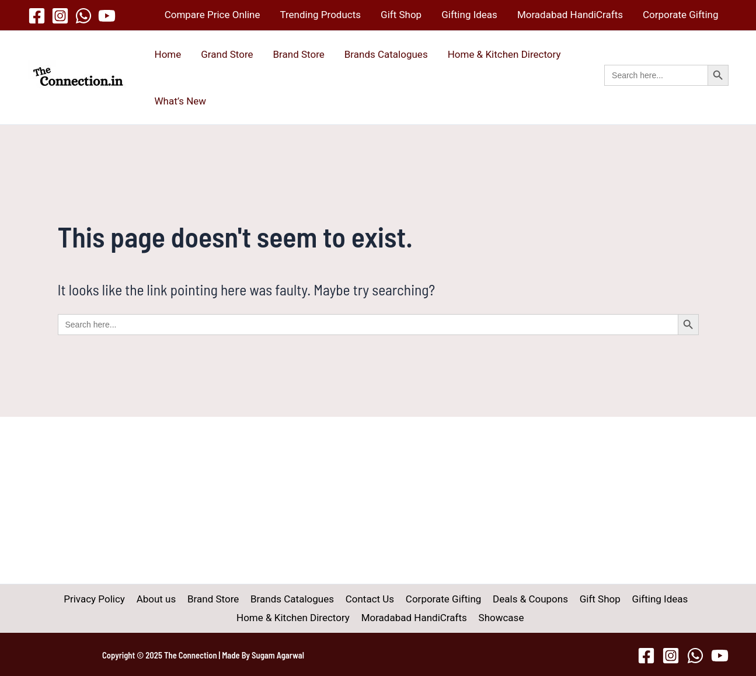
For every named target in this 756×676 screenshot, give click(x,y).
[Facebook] (37, 16)
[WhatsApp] (83, 16)
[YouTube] (107, 16)
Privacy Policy (100, 599)
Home (168, 54)
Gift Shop (401, 14)
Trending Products (320, 14)
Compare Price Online (212, 14)
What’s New (181, 101)
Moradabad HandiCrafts (570, 14)
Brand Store (299, 54)
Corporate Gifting (680, 14)
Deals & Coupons (527, 599)
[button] (666, 88)
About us (160, 599)
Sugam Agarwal (278, 655)
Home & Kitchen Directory (504, 54)
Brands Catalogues (386, 54)
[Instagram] (60, 16)
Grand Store (227, 54)
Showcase (499, 617)
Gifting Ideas (469, 14)
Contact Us (369, 599)
